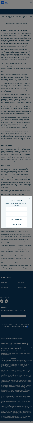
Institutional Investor (16, 224)
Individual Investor (16, 209)
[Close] (29, 198)
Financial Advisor (16, 214)
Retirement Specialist (16, 219)
